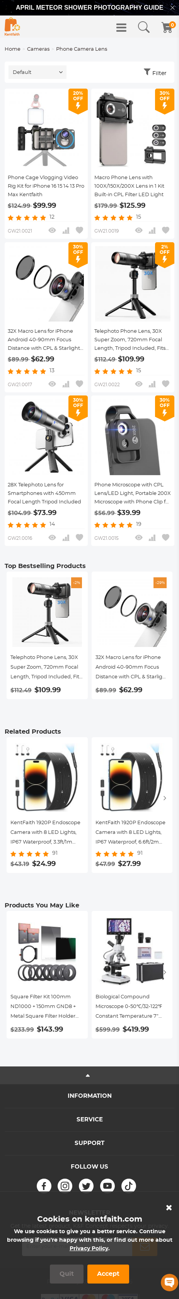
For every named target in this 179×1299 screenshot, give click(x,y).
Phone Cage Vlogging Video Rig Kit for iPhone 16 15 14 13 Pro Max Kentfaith (46, 186)
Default (22, 72)
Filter (159, 73)
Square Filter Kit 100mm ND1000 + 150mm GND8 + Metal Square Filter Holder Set (43, 1007)
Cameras (38, 49)
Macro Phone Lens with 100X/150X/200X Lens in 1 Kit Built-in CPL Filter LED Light (129, 186)
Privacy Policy (89, 1248)
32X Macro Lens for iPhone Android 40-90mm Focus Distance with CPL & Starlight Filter (44, 341)
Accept (108, 1274)
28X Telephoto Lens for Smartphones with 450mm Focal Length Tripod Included (44, 494)
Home (12, 49)
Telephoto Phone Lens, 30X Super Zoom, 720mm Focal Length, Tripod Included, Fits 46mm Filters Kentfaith (129, 341)
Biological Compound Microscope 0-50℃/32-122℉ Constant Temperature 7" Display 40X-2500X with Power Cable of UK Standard (130, 1007)
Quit (67, 1274)
